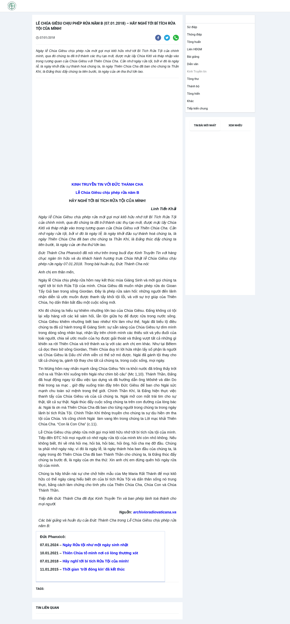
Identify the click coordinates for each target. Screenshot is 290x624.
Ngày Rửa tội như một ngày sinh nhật (95, 545)
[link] (191, 27)
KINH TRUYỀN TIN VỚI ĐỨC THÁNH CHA (107, 184)
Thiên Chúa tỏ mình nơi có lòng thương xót (100, 553)
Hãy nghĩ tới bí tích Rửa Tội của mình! (96, 561)
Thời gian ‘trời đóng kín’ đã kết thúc (94, 569)
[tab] (205, 125)
